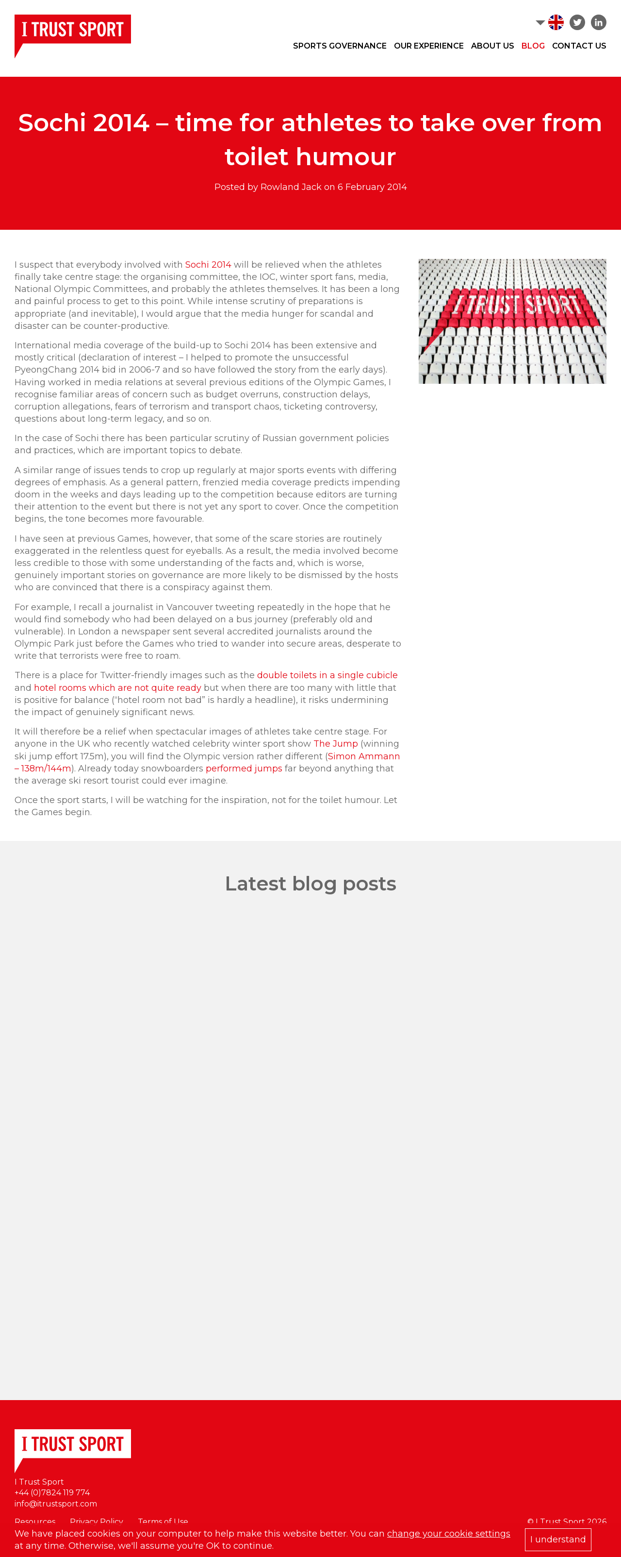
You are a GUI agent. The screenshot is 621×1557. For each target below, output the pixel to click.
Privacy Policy (96, 1521)
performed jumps (244, 768)
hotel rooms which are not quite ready (117, 688)
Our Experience (429, 46)
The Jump (335, 743)
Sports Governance (340, 46)
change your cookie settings (448, 1533)
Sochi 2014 (208, 264)
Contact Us (579, 46)
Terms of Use (163, 1521)
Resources (35, 1521)
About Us (492, 46)
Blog (533, 46)
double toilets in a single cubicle (327, 675)
